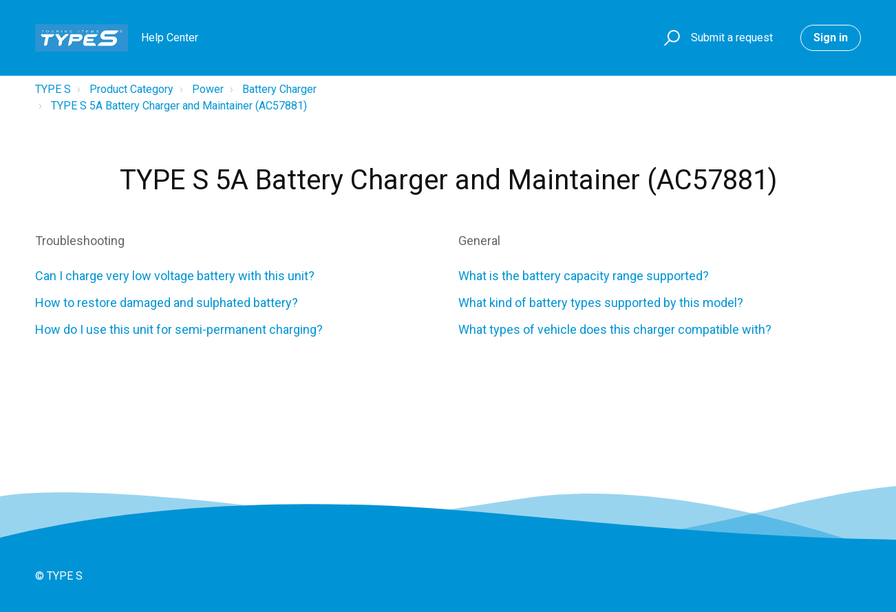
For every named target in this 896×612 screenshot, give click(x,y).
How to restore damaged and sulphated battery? (166, 302)
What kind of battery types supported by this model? (600, 302)
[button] (670, 38)
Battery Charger (279, 89)
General (479, 240)
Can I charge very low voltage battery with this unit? (176, 275)
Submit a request (732, 37)
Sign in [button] (830, 37)
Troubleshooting (80, 240)
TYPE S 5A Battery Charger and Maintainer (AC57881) (179, 105)
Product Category (131, 89)
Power (208, 89)
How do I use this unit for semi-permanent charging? (179, 329)
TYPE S (53, 89)
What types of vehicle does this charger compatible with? (617, 329)
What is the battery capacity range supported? (583, 275)
